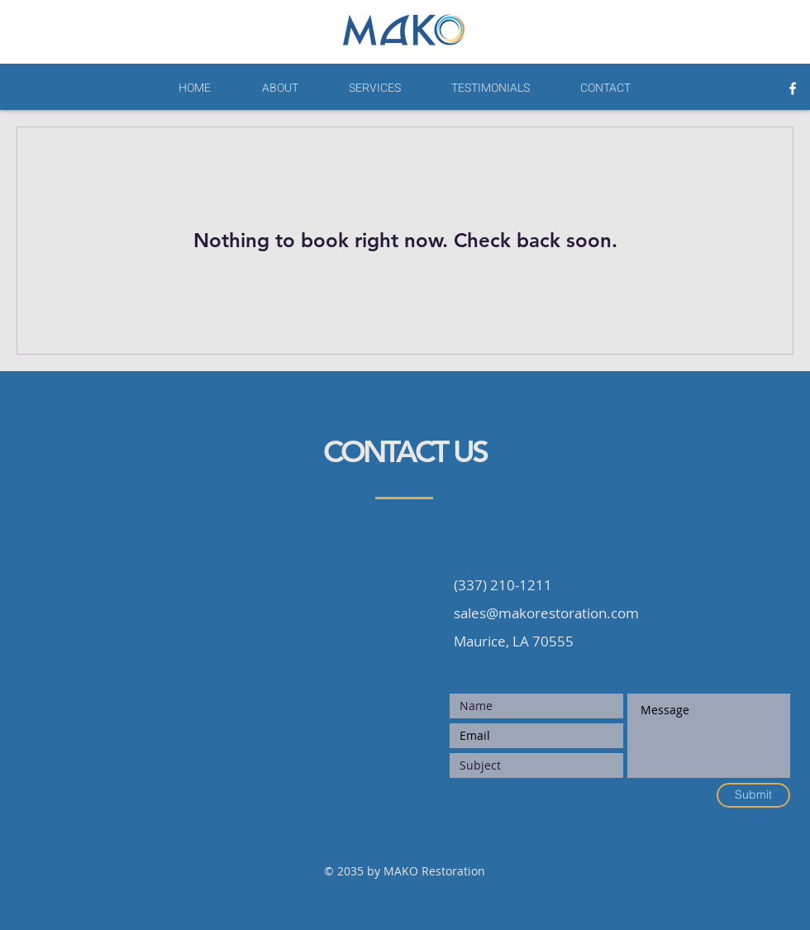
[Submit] (753, 795)
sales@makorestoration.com (546, 612)
